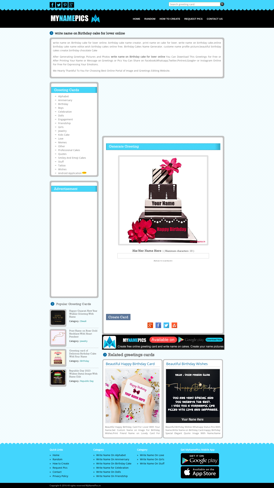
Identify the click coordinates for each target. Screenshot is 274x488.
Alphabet (63, 96)
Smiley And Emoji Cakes (72, 157)
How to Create (170, 18)
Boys (61, 107)
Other (61, 146)
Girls (61, 127)
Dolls (61, 115)
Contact (57, 472)
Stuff (61, 161)
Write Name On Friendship (112, 476)
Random (149, 18)
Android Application (72, 173)
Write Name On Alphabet (111, 455)
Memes (62, 142)
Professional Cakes (69, 150)
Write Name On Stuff (152, 463)
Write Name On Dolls (108, 472)
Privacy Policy (60, 476)
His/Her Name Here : (163, 250)
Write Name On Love (152, 455)
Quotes (62, 154)
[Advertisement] (163, 107)
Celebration (65, 111)
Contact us (215, 18)
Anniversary (65, 100)
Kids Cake (64, 134)
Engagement (65, 119)
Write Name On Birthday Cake (113, 463)
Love (60, 138)
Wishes (62, 169)
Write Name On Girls (152, 459)
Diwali (83, 321)
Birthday (63, 104)
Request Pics (193, 18)
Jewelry (62, 131)
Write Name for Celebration (112, 467)
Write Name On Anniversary (112, 459)
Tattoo (62, 165)
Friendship (64, 123)
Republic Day (87, 381)
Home (136, 18)
